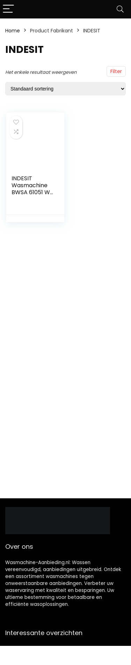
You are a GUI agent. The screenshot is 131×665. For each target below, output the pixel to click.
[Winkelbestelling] (65, 88)
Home (12, 30)
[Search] (120, 9)
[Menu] (8, 9)
